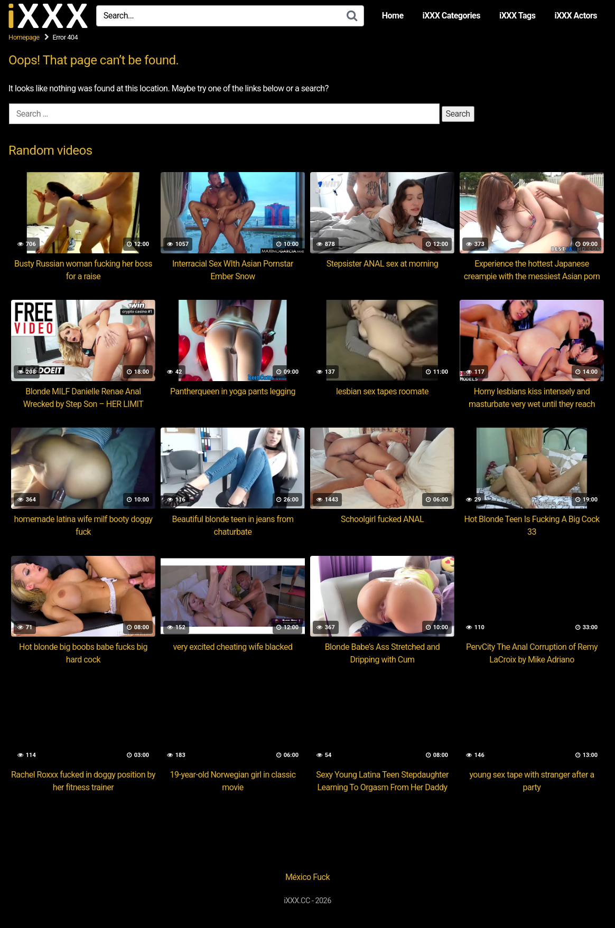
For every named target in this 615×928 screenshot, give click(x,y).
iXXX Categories (451, 16)
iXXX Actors (575, 16)
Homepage (24, 37)
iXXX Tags (517, 16)
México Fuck (307, 877)
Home (393, 16)
